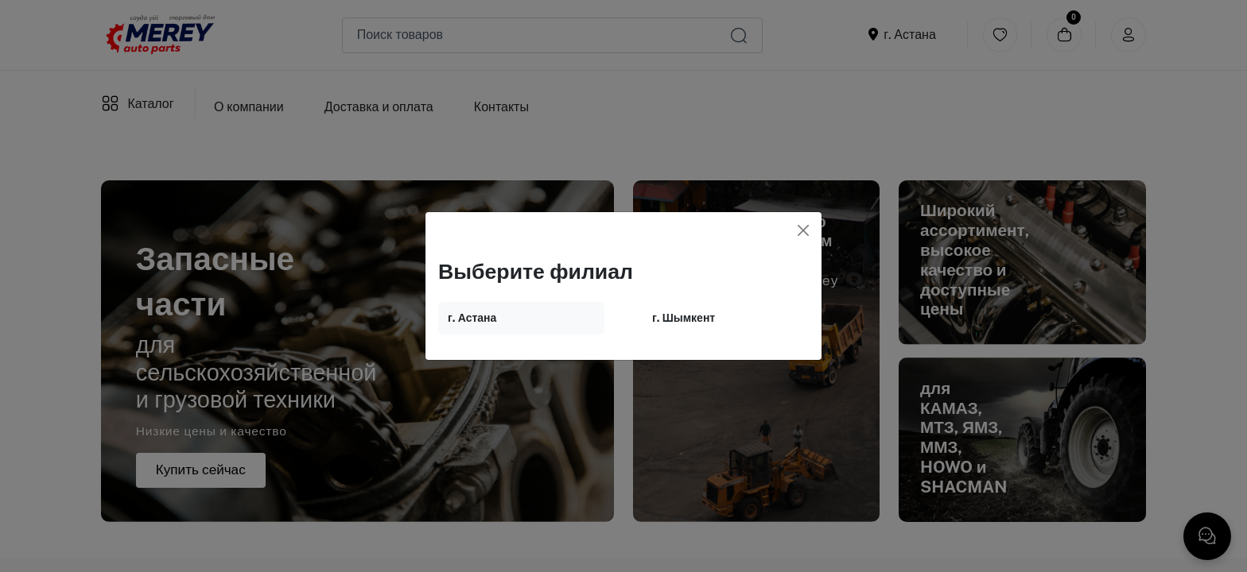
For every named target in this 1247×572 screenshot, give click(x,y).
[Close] (803, 230)
